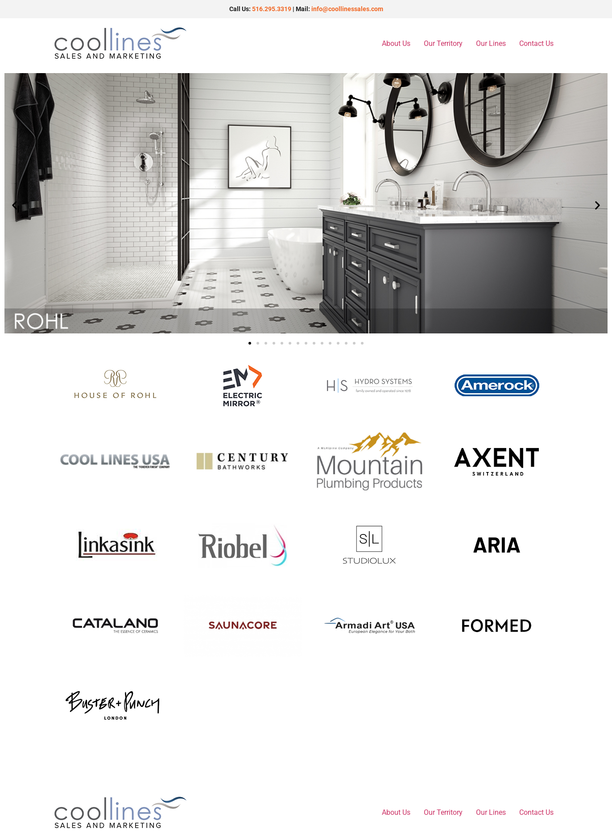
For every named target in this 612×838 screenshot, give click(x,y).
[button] (14, 204)
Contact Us (536, 43)
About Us (396, 43)
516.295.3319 (271, 8)
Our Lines (491, 43)
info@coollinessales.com (347, 8)
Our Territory (443, 43)
